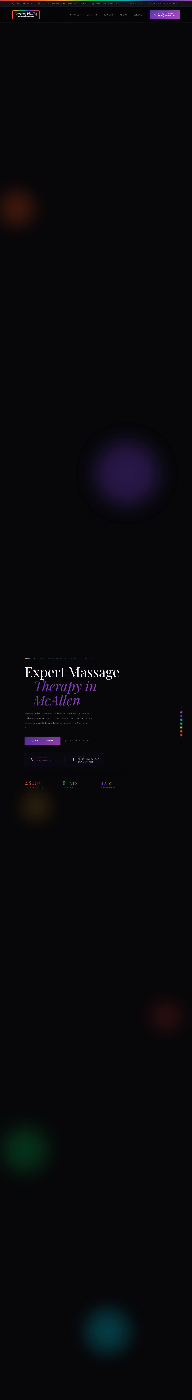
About (123, 15)
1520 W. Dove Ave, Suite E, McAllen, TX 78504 (62, 3)
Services (75, 15)
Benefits (92, 15)
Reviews (108, 15)
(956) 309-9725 (22, 3)
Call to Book (43, 741)
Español (139, 15)
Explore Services (77, 741)
